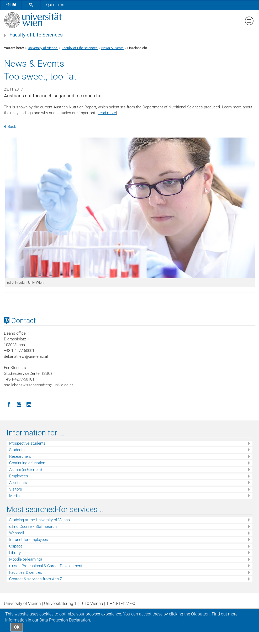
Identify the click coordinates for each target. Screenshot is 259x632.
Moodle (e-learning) (25, 559)
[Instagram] (29, 404)
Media (14, 495)
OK (16, 627)
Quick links (55, 4)
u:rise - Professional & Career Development (45, 565)
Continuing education (27, 463)
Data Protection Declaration (64, 620)
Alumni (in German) (25, 469)
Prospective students (27, 443)
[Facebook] (9, 404)
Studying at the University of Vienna (39, 520)
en (11, 4)
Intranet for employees (28, 539)
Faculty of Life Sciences (36, 35)
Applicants (18, 482)
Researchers (20, 456)
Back (10, 126)
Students (17, 449)
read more (107, 112)
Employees (18, 476)
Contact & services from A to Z (35, 579)
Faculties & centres (25, 572)
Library (15, 552)
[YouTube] (19, 404)
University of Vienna (43, 48)
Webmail (16, 533)
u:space (16, 546)
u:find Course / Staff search (33, 526)
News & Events (112, 48)
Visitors (15, 489)
